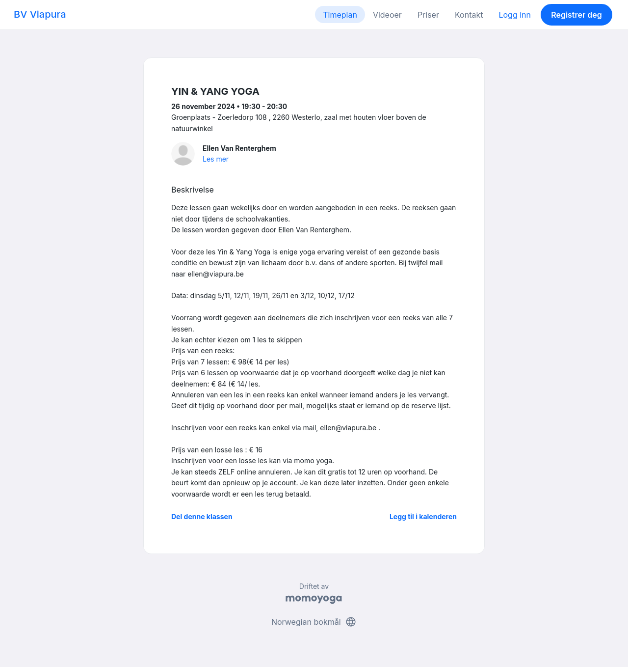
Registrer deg (576, 15)
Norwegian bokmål (314, 622)
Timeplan (340, 15)
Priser (428, 15)
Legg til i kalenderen (423, 516)
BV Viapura (40, 14)
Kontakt (469, 15)
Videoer (387, 15)
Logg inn (514, 15)
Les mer (216, 159)
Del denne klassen (202, 516)
